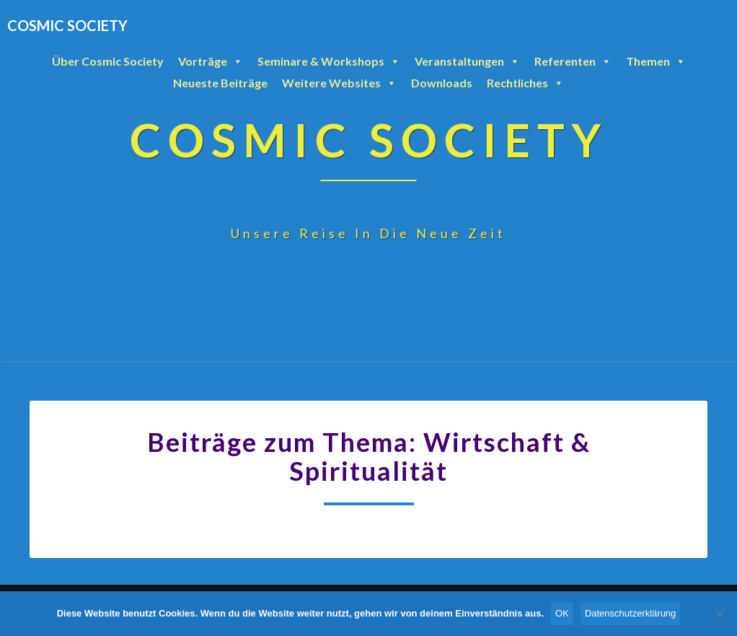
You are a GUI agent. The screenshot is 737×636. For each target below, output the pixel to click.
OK (562, 613)
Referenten (573, 61)
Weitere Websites (339, 83)
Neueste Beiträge (220, 83)
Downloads (441, 83)
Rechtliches (525, 83)
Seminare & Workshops (328, 61)
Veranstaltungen (467, 61)
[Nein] (719, 613)
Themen (656, 61)
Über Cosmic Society (108, 61)
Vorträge (210, 61)
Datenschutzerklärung (630, 613)
